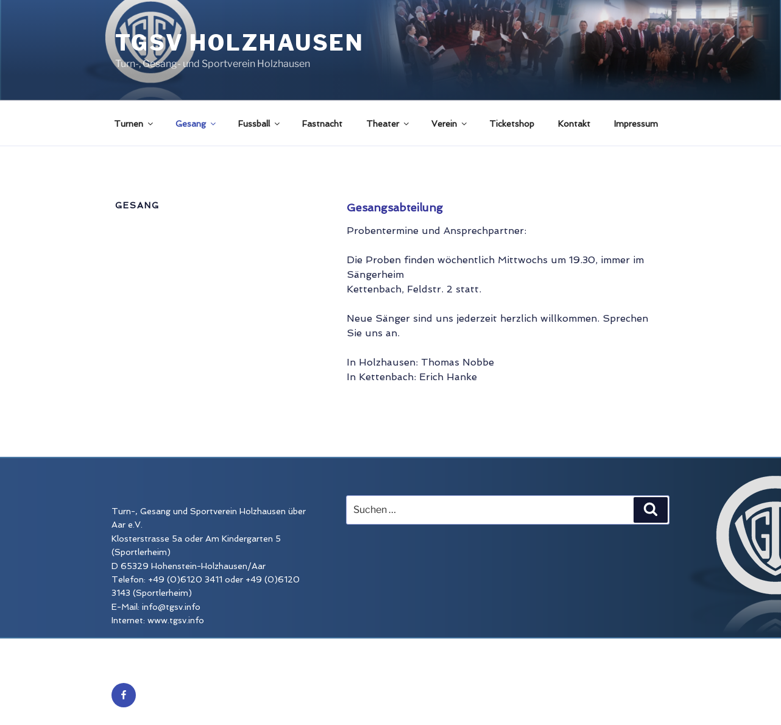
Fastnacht (322, 124)
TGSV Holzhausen (239, 42)
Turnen (134, 124)
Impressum (636, 124)
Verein (449, 124)
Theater (388, 124)
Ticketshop (511, 124)
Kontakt (574, 124)
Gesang (196, 124)
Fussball (259, 124)
